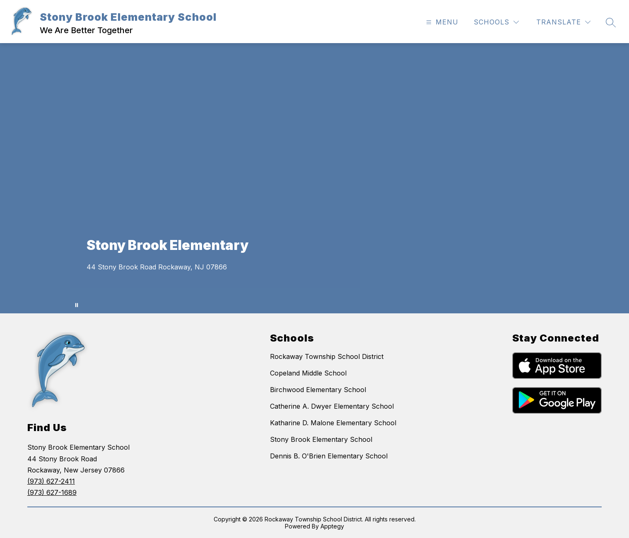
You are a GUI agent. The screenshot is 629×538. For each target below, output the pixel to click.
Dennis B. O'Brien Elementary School (329, 456)
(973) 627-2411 (51, 481)
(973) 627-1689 (52, 492)
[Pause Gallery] (76, 305)
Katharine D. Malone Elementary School (333, 423)
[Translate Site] (563, 22)
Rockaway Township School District (326, 356)
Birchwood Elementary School (318, 389)
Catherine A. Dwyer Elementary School (332, 406)
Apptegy (332, 526)
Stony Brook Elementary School (321, 439)
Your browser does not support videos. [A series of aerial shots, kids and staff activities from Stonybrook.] (314, 178)
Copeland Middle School (308, 373)
